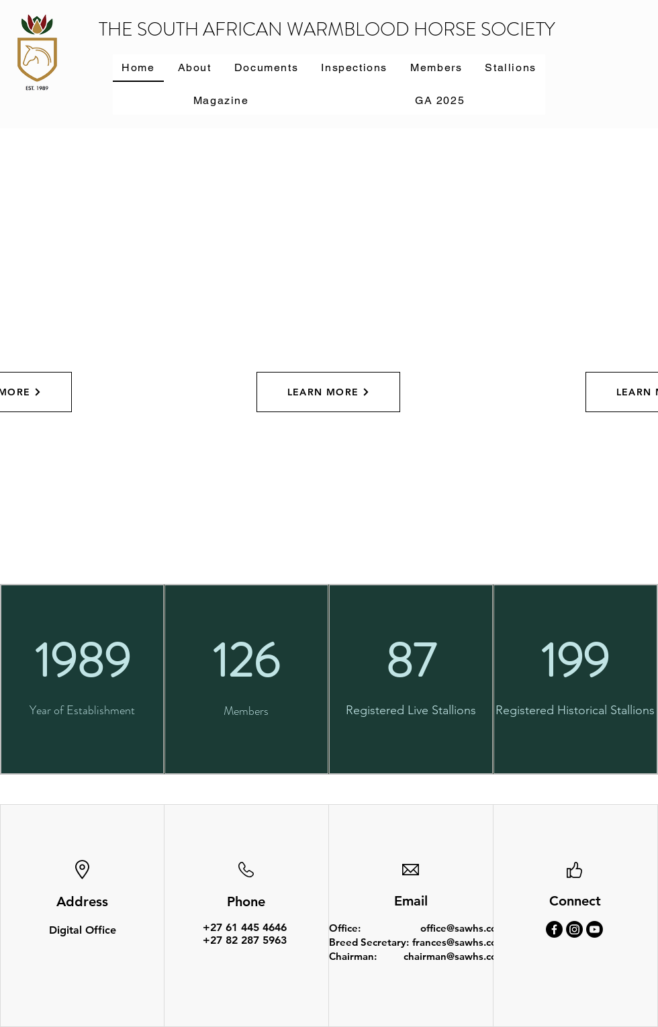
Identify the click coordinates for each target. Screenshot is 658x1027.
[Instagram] (574, 929)
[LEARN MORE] (328, 392)
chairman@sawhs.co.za (457, 956)
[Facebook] (554, 929)
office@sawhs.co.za (465, 928)
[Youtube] (594, 929)
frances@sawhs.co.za (461, 942)
